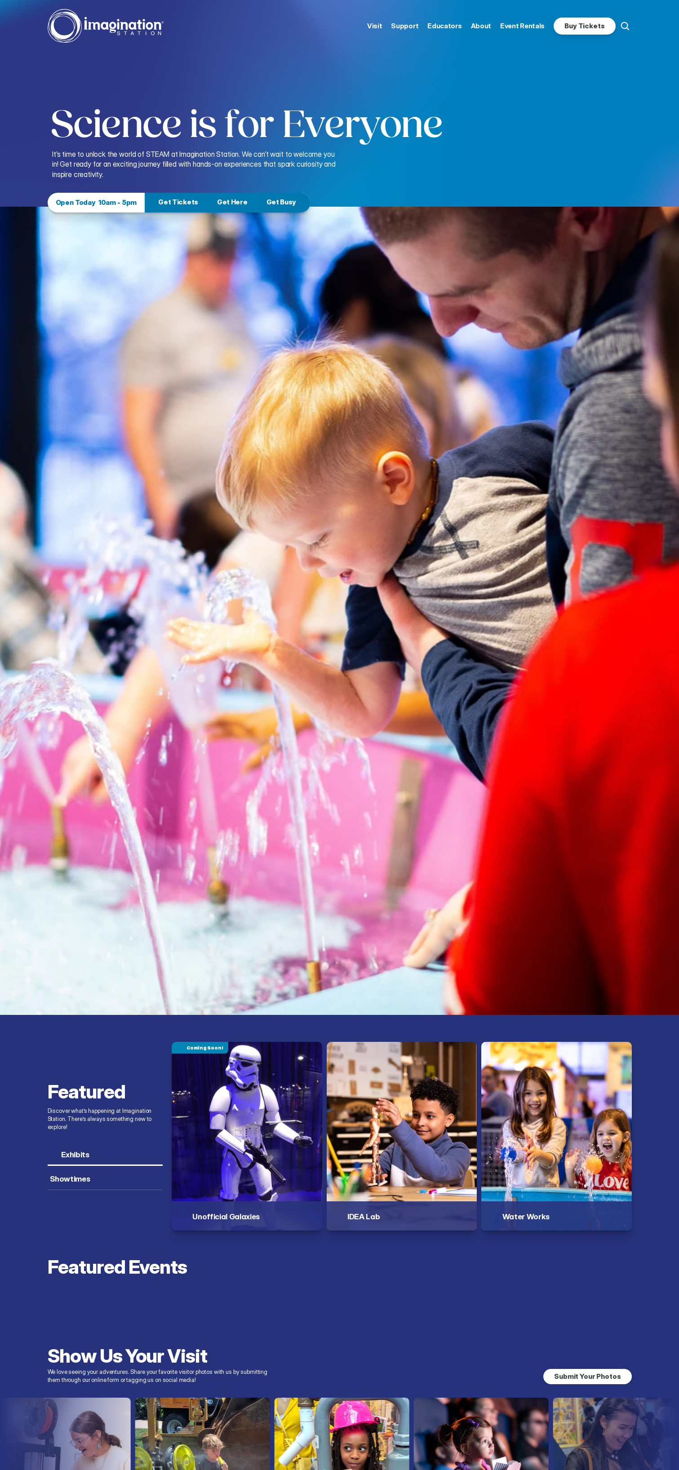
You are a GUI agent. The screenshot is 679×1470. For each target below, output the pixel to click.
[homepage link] (106, 26)
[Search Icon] (625, 26)
